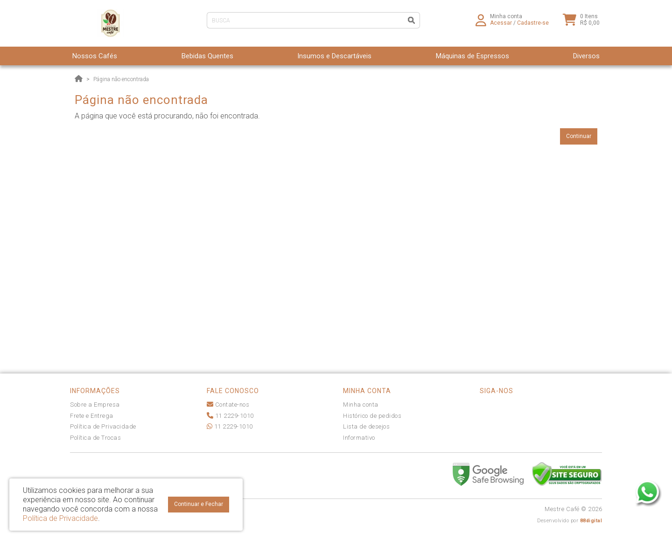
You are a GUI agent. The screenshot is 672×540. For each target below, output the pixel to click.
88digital (591, 521)
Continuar (578, 136)
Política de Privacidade (103, 426)
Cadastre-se (533, 25)
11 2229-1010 (230, 415)
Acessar (501, 25)
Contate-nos (228, 404)
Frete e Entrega (91, 415)
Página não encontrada (121, 79)
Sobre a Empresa (95, 404)
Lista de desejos (366, 426)
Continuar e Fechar (198, 504)
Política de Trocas (95, 437)
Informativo (359, 437)
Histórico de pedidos (372, 415)
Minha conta (360, 404)
